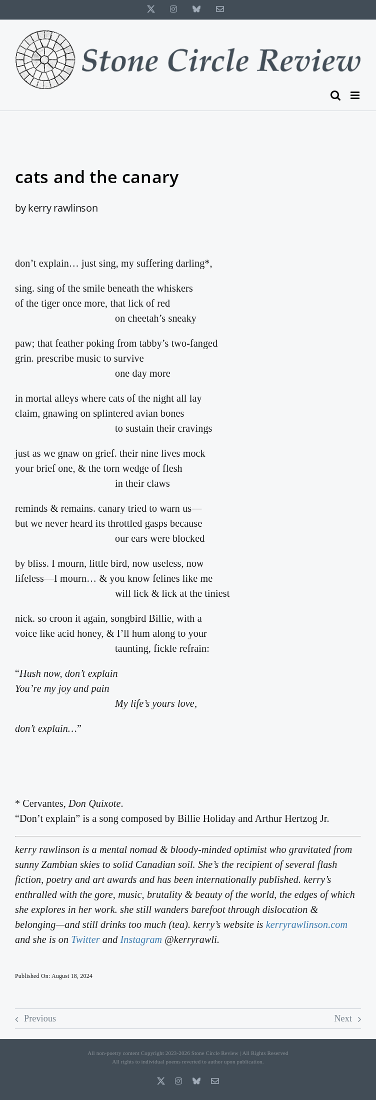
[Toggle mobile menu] (355, 95)
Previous (40, 1018)
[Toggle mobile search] (335, 95)
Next (343, 1018)
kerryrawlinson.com (307, 924)
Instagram (141, 939)
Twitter (85, 939)
